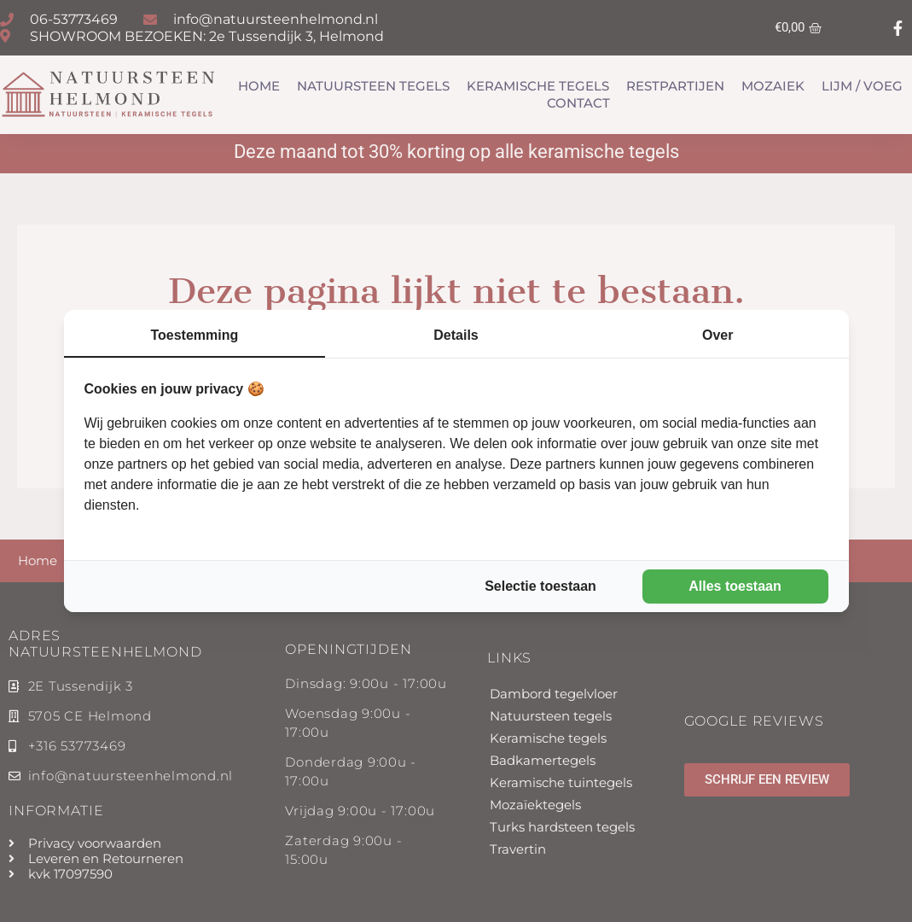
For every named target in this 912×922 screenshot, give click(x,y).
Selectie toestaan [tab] (540, 586)
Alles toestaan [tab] (734, 586)
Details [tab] (455, 335)
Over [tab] (717, 335)
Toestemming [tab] (194, 335)
